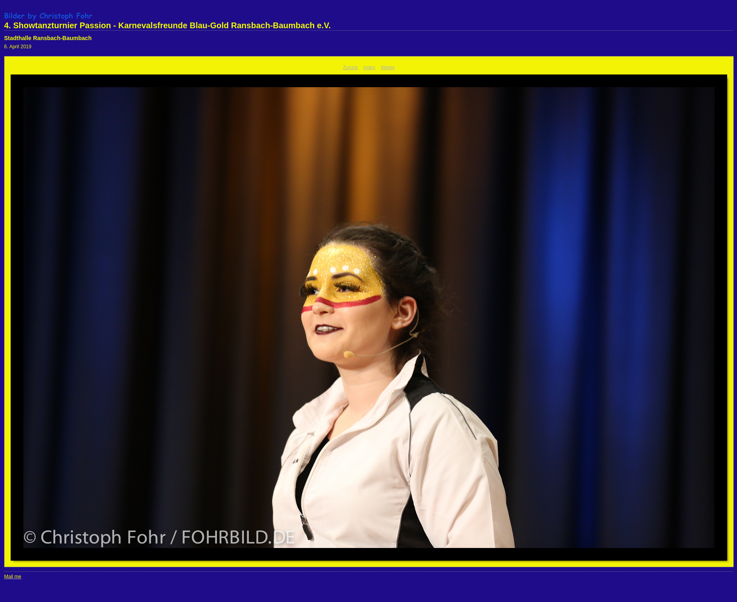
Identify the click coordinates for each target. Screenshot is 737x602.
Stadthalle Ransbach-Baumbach (48, 38)
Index (369, 67)
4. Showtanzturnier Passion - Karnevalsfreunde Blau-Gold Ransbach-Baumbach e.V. (167, 25)
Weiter (388, 67)
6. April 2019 (18, 47)
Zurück (350, 67)
